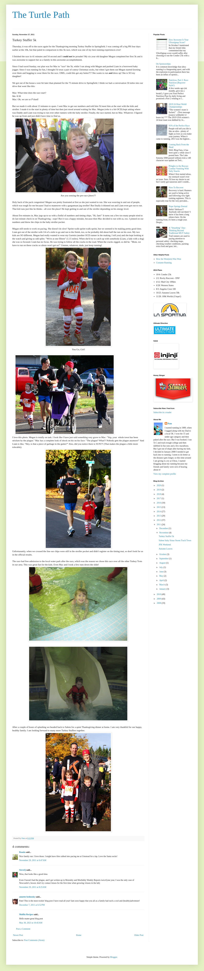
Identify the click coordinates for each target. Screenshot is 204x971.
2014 (159, 511)
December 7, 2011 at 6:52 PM (32, 905)
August (162, 563)
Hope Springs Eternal (178, 206)
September (164, 558)
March (162, 585)
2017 (159, 498)
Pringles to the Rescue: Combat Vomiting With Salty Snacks (179, 168)
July (161, 567)
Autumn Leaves (165, 549)
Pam (170, 423)
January (162, 589)
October (163, 554)
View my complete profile (164, 474)
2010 (159, 594)
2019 (159, 490)
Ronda (22, 852)
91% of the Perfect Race (179, 126)
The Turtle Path (40, 15)
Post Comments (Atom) (34, 940)
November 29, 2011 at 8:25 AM (32, 887)
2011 (159, 524)
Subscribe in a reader (162, 412)
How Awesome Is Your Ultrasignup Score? (179, 41)
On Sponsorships (163, 64)
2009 (159, 599)
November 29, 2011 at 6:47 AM (32, 860)
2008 (159, 603)
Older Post (139, 935)
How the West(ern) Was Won (168, 259)
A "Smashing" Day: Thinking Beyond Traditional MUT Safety (179, 230)
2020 (159, 485)
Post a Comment (23, 929)
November (164, 533)
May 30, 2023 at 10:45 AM (30, 923)
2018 (159, 494)
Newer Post (18, 935)
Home (78, 935)
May (161, 576)
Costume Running (164, 263)
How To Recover (176, 187)
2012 (159, 520)
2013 (159, 516)
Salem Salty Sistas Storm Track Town (175, 540)
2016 (159, 503)
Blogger (113, 957)
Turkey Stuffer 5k (166, 536)
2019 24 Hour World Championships (178, 105)
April (161, 580)
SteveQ (22, 870)
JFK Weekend (165, 544)
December (164, 528)
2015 (159, 507)
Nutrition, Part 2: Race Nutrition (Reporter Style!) (178, 83)
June (161, 571)
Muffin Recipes (26, 914)
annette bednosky (27, 897)
